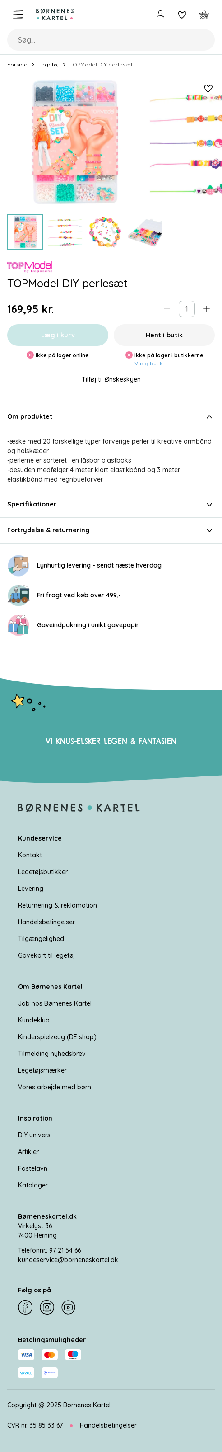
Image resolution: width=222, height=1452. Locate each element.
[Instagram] (47, 1307)
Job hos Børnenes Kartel (55, 1003)
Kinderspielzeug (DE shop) (57, 1037)
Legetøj (48, 64)
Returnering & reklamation (57, 905)
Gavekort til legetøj (46, 955)
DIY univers (34, 1135)
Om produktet (111, 416)
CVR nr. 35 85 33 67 (35, 1425)
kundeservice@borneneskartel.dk (68, 1260)
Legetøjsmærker (42, 1070)
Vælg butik (148, 363)
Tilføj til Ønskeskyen (111, 379)
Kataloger (33, 1185)
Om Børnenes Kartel (50, 987)
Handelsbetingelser (46, 922)
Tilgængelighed (41, 939)
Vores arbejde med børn (54, 1087)
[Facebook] (25, 1307)
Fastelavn (32, 1168)
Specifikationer (111, 504)
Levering (30, 888)
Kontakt (30, 855)
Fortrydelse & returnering (111, 530)
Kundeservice (40, 838)
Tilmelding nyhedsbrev (52, 1054)
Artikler (28, 1152)
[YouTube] (68, 1307)
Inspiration (35, 1118)
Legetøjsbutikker (43, 872)
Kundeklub (34, 1020)
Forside (17, 64)
